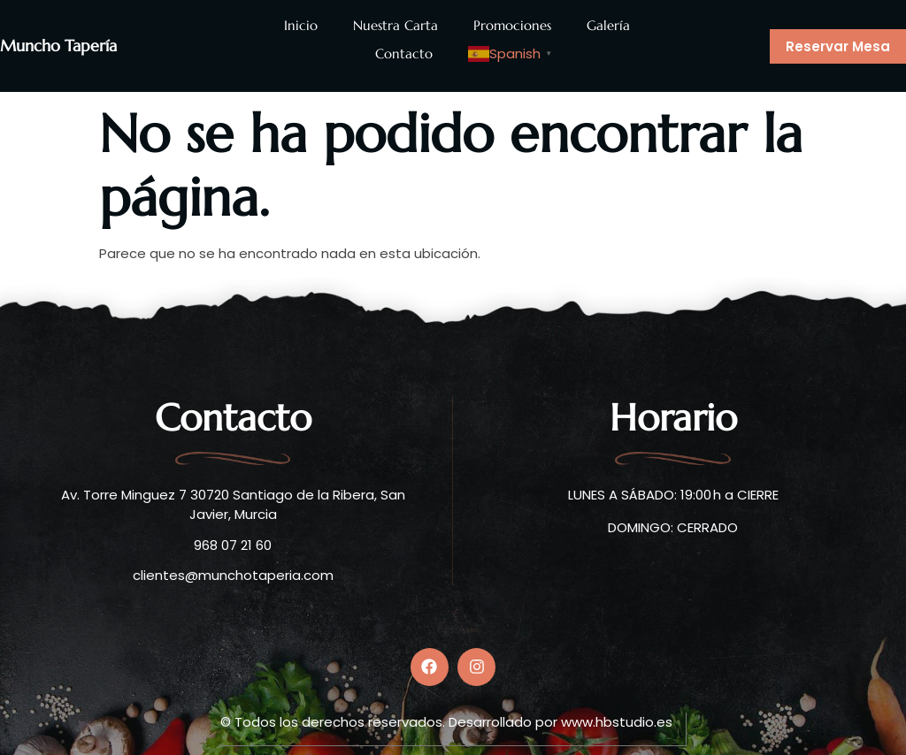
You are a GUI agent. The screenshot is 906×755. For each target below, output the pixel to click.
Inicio (301, 26)
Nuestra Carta (395, 26)
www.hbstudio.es (616, 718)
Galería (608, 26)
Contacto (404, 53)
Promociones (512, 26)
